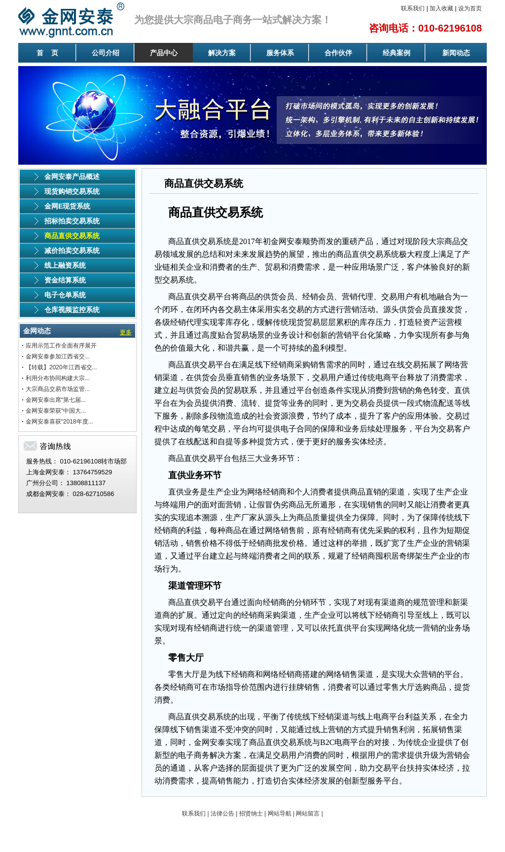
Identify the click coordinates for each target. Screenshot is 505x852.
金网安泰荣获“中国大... (56, 410)
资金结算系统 (65, 280)
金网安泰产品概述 (72, 176)
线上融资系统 (65, 265)
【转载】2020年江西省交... (61, 367)
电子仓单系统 (65, 295)
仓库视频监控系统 (72, 310)
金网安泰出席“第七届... (56, 399)
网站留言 (308, 813)
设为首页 (470, 8)
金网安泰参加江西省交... (58, 356)
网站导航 (279, 813)
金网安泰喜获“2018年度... (59, 421)
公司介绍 (105, 53)
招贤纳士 (251, 813)
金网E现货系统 (67, 206)
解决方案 (222, 53)
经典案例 (396, 53)
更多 (126, 332)
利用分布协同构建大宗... (58, 378)
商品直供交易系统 (72, 236)
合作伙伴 (338, 53)
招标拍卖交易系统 (72, 221)
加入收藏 (441, 8)
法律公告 (222, 813)
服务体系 (280, 53)
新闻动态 (456, 53)
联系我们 (413, 8)
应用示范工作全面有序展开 (61, 345)
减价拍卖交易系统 (72, 250)
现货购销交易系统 (72, 191)
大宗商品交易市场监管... (58, 389)
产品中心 (164, 53)
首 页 (47, 53)
